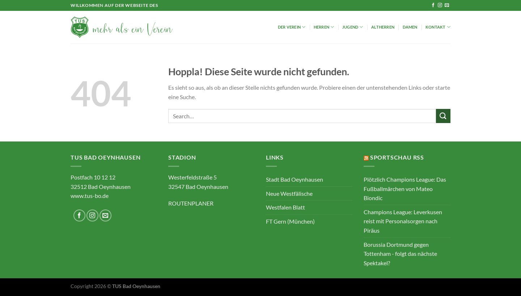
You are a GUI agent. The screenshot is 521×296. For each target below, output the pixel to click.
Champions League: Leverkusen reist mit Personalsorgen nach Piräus (403, 221)
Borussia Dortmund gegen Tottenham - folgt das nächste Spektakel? (400, 253)
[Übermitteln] (443, 116)
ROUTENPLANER (190, 203)
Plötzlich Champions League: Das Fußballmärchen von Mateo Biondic (405, 188)
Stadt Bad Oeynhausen (294, 179)
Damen (410, 27)
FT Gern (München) (290, 221)
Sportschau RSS (397, 157)
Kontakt (437, 27)
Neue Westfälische (289, 193)
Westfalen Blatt (285, 207)
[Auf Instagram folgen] (440, 5)
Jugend (352, 27)
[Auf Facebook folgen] (433, 5)
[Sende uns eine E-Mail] (447, 5)
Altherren (382, 27)
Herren (324, 27)
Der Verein (292, 27)
